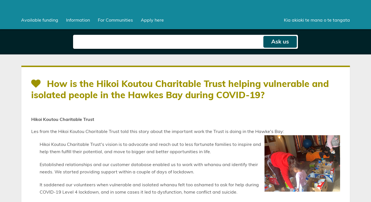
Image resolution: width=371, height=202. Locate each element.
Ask (280, 42)
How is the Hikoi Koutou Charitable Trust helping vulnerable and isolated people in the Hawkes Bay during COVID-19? (180, 90)
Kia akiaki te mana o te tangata (317, 20)
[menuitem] (39, 20)
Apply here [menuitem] (152, 20)
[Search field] (168, 42)
